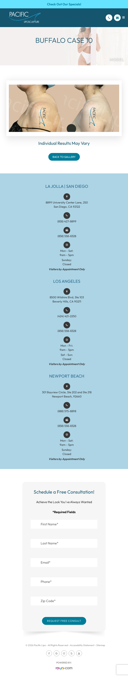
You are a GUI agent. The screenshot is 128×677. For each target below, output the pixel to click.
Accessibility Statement (82, 645)
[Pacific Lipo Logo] (24, 18)
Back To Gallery (64, 157)
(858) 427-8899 (66, 224)
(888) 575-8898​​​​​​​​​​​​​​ (67, 414)
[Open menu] (123, 17)
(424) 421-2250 (66, 319)
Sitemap (100, 645)
